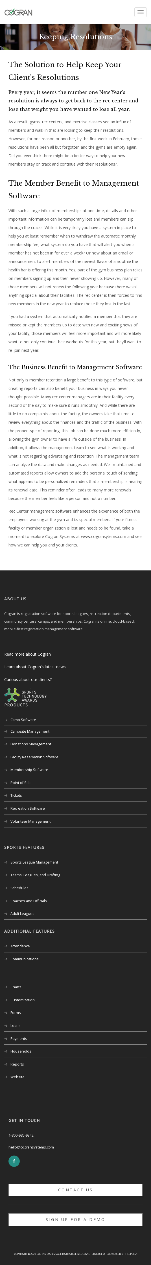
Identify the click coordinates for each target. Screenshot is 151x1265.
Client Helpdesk (126, 1253)
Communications (24, 959)
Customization (22, 1000)
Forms (15, 1012)
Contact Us (75, 1189)
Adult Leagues (22, 913)
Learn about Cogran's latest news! (35, 666)
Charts (15, 987)
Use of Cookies (107, 1253)
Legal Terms (90, 1253)
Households (20, 1051)
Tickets (16, 795)
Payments (18, 1038)
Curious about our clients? (28, 679)
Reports (17, 1064)
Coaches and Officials (28, 901)
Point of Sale (21, 782)
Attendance (20, 946)
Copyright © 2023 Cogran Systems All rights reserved (48, 1253)
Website (17, 1077)
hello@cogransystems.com (31, 1147)
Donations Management (30, 744)
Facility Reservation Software (34, 757)
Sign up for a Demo (75, 1219)
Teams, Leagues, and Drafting (35, 875)
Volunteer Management (30, 821)
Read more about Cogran (27, 654)
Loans (15, 1025)
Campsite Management (29, 731)
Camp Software (23, 719)
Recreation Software (27, 808)
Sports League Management (34, 862)
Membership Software (29, 769)
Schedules (19, 888)
